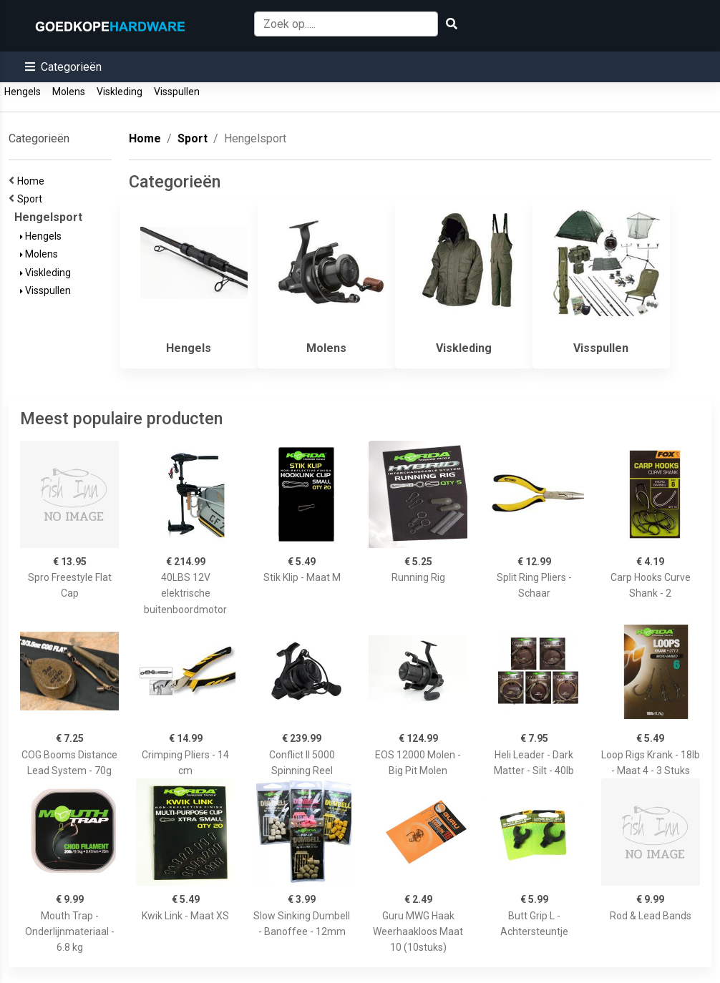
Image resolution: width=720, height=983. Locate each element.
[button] (63, 67)
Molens (68, 91)
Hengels (22, 91)
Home (33, 181)
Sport (32, 199)
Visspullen (177, 91)
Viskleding (119, 91)
